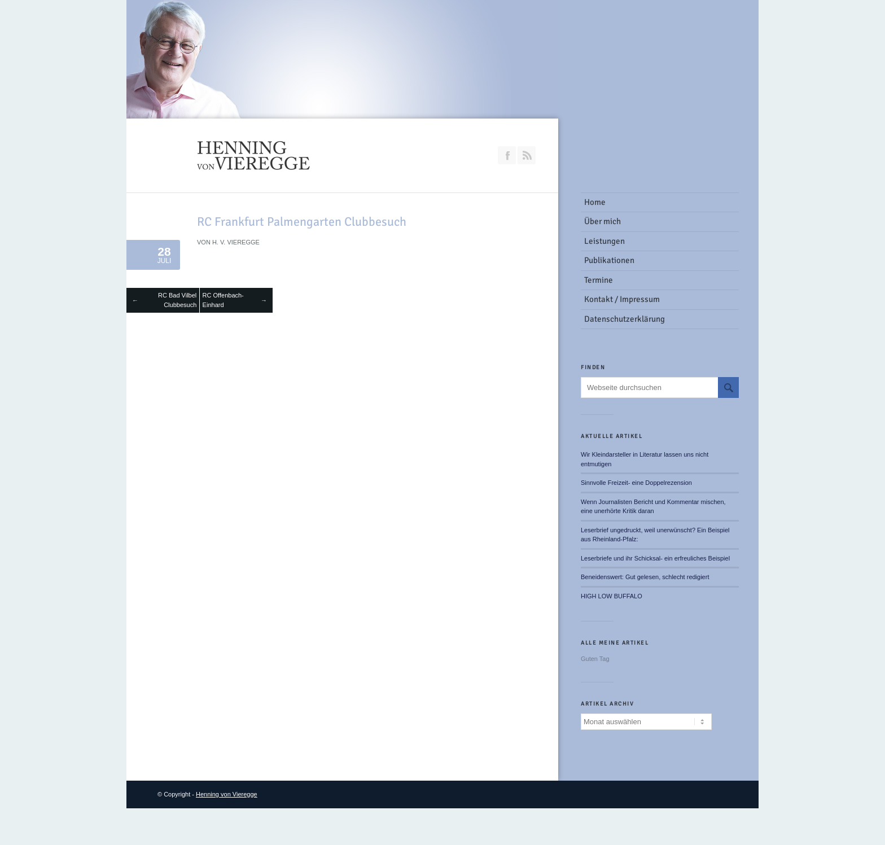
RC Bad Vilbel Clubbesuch (177, 300)
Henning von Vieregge (226, 794)
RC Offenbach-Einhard (223, 300)
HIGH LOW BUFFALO (611, 596)
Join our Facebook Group (507, 155)
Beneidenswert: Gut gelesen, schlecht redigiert (645, 576)
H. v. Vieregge (236, 242)
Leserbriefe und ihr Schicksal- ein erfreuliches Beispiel (655, 558)
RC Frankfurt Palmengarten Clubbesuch (301, 221)
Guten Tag (595, 658)
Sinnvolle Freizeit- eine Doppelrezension (636, 482)
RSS (527, 155)
